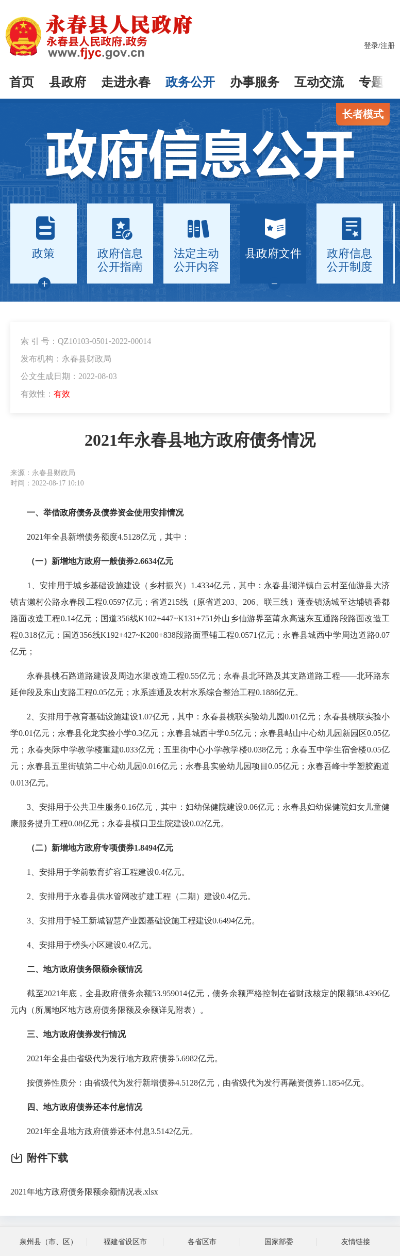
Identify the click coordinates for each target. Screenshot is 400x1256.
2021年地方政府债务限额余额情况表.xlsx (84, 1191)
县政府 (67, 82)
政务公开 (190, 82)
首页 (21, 82)
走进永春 (126, 82)
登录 (371, 46)
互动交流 (319, 82)
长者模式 (363, 114)
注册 (387, 46)
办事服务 (254, 82)
